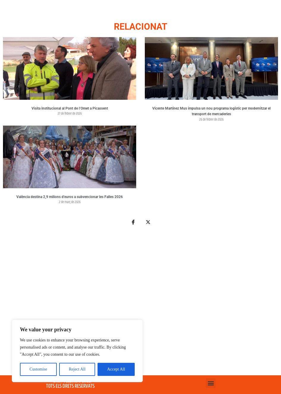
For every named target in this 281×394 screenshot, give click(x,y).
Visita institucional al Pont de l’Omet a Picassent (70, 108)
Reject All (77, 369)
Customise (38, 369)
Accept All (116, 369)
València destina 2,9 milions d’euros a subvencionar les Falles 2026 (69, 197)
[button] (211, 383)
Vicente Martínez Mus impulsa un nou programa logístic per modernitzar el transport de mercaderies (211, 111)
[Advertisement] (140, 303)
